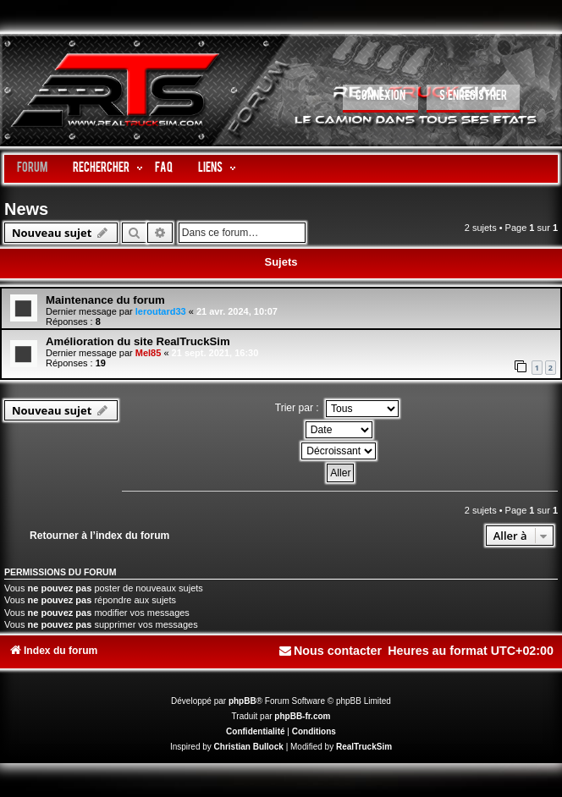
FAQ (164, 168)
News (26, 209)
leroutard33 (160, 311)
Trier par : (337, 408)
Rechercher (101, 168)
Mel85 (148, 353)
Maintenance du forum (105, 300)
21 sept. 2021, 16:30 (215, 353)
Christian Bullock (249, 746)
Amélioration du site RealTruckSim (138, 341)
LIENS (210, 168)
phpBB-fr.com (302, 716)
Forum (32, 168)
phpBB (242, 701)
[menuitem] (380, 99)
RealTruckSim (364, 746)
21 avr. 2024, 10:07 (237, 311)
